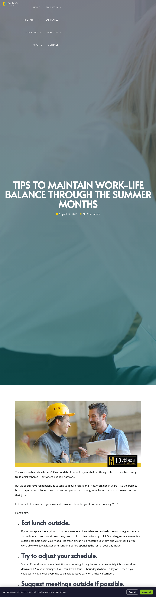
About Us (109, 20)
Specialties (143, 7)
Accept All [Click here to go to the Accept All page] (145, 591)
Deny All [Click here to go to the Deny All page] (129, 591)
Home (61, 8)
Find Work (78, 7)
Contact (145, 20)
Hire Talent (100, 7)
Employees (122, 7)
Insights (127, 20)
